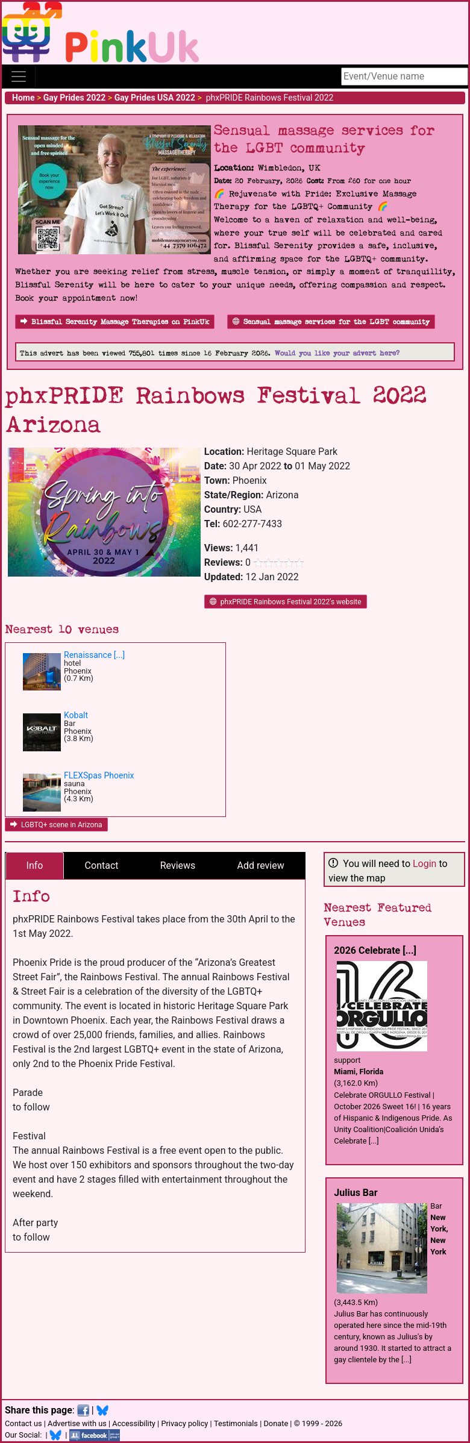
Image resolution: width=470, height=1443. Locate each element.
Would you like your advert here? (337, 353)
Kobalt (76, 715)
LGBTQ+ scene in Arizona (56, 825)
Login (424, 863)
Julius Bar (355, 1192)
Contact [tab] (102, 865)
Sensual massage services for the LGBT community (331, 322)
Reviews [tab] (178, 865)
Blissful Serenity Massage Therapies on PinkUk (114, 322)
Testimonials (236, 1423)
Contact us (23, 1423)
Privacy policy (184, 1423)
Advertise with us (77, 1423)
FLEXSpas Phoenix (99, 775)
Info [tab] (35, 865)
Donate (275, 1423)
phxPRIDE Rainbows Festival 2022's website (286, 602)
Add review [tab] (260, 865)
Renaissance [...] (94, 655)
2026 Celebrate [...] (375, 950)
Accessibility (133, 1423)
